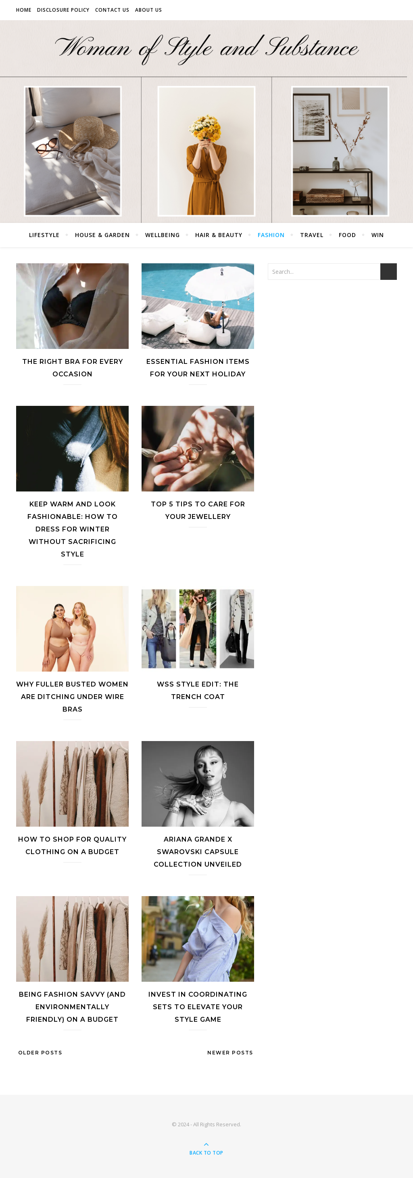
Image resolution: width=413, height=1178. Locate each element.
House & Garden (102, 235)
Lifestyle (44, 235)
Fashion (271, 235)
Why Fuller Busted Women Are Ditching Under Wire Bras (72, 696)
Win (377, 235)
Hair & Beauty (218, 235)
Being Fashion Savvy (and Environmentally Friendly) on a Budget (72, 1007)
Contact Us (112, 9)
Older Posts (39, 1053)
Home (23, 9)
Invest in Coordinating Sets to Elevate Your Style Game (197, 1007)
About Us (148, 9)
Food (347, 235)
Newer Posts (231, 1053)
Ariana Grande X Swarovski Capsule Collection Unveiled (198, 852)
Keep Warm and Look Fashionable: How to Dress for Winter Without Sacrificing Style (72, 529)
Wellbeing (162, 235)
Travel (311, 235)
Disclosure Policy (63, 9)
